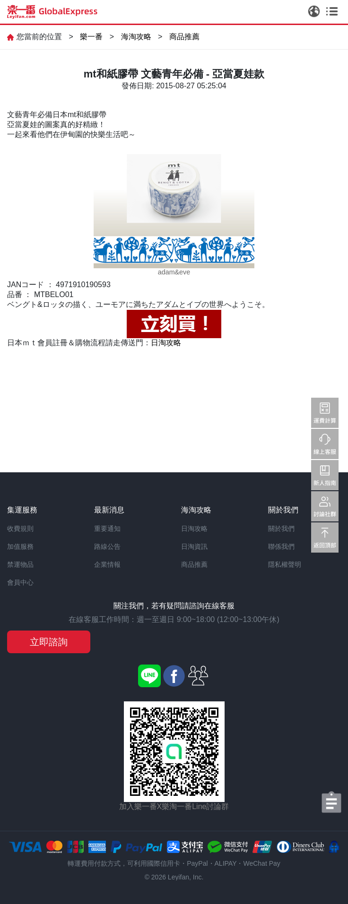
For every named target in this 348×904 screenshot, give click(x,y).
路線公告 (107, 546)
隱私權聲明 (284, 564)
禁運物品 (20, 564)
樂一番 (91, 37)
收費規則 (20, 528)
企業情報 (107, 564)
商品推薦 (184, 37)
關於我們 (281, 528)
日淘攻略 (166, 343)
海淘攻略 (136, 37)
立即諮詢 (49, 642)
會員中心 (20, 582)
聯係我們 (281, 546)
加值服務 (20, 546)
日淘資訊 (194, 546)
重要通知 (107, 528)
